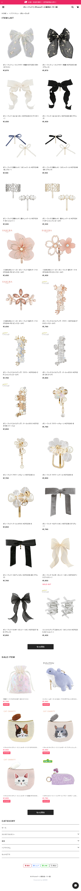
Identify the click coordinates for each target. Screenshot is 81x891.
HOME (4, 13)
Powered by (41, 880)
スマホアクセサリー (8, 834)
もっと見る (40, 647)
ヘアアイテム (13, 13)
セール (4, 828)
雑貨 (3, 841)
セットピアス (6, 854)
